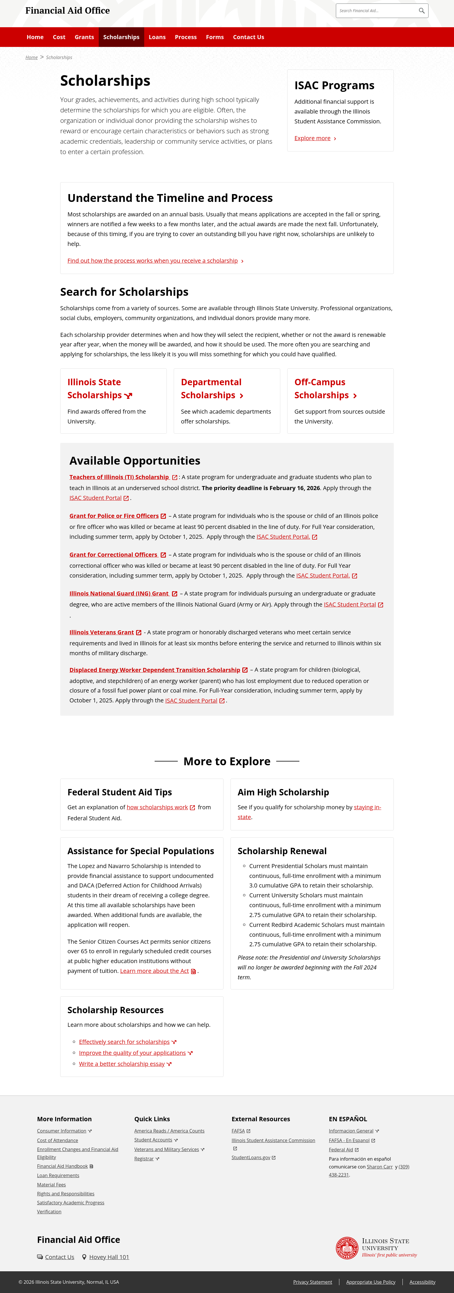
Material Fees (51, 1184)
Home (35, 37)
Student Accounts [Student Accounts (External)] (153, 1140)
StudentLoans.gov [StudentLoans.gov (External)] (251, 1157)
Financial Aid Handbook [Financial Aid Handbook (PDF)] (62, 1166)
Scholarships (121, 37)
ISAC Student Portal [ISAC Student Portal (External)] (95, 498)
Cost (59, 37)
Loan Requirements (58, 1175)
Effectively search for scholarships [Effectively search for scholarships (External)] (124, 1042)
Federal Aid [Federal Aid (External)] (341, 1149)
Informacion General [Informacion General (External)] (351, 1131)
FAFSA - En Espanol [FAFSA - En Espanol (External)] (349, 1140)
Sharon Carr (380, 1167)
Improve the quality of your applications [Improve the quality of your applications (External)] (132, 1053)
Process (186, 37)
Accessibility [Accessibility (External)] (422, 1282)
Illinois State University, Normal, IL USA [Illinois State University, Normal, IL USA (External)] (77, 1282)
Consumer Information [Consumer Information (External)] (61, 1131)
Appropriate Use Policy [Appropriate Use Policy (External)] (370, 1282)
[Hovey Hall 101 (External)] (105, 1257)
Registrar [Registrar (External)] (144, 1158)
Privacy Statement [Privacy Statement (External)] (312, 1282)
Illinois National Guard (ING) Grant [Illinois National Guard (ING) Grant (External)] (119, 593)
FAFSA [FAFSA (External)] (238, 1131)
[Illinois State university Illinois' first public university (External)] (376, 1248)
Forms (215, 37)
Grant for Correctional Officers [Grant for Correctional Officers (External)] (114, 554)
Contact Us (248, 37)
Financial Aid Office (67, 10)
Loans (157, 37)
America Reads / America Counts (169, 1131)
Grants (84, 37)
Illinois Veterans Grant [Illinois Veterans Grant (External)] (101, 632)
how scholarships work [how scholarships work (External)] (157, 807)
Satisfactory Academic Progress (70, 1202)
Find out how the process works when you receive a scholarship (152, 260)
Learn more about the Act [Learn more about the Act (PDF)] (154, 971)
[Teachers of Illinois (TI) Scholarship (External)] (124, 477)
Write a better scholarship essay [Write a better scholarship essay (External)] (122, 1064)
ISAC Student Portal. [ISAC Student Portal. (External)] (283, 536)
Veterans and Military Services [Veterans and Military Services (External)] (166, 1149)
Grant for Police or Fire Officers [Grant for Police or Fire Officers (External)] (114, 516)
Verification (49, 1211)
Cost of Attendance (57, 1140)
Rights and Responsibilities (65, 1193)
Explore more (312, 138)
